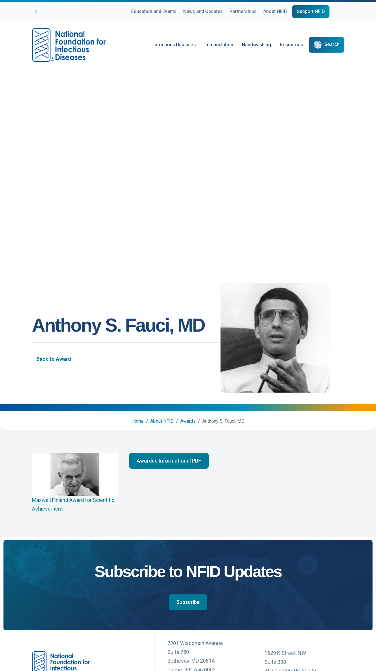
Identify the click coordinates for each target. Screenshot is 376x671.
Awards (188, 421)
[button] (169, 461)
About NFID (275, 11)
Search (332, 44)
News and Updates (203, 11)
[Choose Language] (344, 12)
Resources (291, 44)
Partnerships (243, 11)
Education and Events (154, 11)
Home (137, 421)
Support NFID (311, 11)
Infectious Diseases (174, 44)
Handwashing (256, 44)
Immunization (218, 44)
